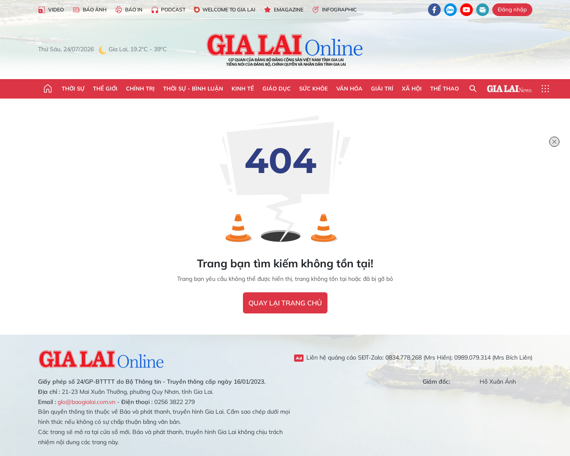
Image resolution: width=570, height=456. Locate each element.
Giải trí (382, 88)
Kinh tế (243, 88)
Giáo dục (276, 88)
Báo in (128, 10)
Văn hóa (349, 88)
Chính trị (140, 88)
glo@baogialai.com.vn (86, 402)
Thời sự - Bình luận (193, 88)
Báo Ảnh (89, 10)
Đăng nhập (512, 9)
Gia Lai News (509, 89)
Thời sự (73, 88)
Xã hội (412, 88)
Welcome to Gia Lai (224, 9)
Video (51, 10)
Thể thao (444, 88)
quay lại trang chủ (285, 303)
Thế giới (105, 88)
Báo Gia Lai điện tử (285, 49)
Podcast (168, 10)
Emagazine (283, 10)
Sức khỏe (313, 88)
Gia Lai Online (101, 357)
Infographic (334, 10)
